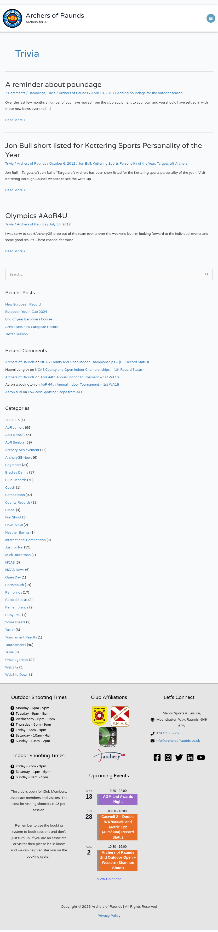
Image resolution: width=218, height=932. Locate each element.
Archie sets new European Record (32, 327)
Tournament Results (21, 637)
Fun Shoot (13, 517)
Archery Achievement (22, 450)
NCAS (10, 562)
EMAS (10, 510)
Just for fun (14, 547)
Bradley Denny (16, 472)
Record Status (16, 600)
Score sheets (15, 622)
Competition (15, 495)
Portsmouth (14, 585)
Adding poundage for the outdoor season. (150, 93)
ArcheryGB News (18, 458)
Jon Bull (85, 164)
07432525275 (167, 733)
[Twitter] (179, 757)
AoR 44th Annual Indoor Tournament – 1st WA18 (79, 377)
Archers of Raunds (55, 16)
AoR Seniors (15, 442)
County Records (17, 502)
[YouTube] (201, 757)
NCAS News (14, 570)
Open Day (13, 577)
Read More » (15, 119)
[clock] (29, 708)
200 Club (12, 420)
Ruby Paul (13, 615)
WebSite (11, 667)
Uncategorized (16, 660)
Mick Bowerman (18, 555)
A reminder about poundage (53, 84)
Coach (10, 488)
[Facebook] (157, 757)
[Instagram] (168, 757)
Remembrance (16, 607)
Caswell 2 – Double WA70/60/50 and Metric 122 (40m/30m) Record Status (118, 827)
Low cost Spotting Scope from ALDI (56, 392)
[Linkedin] (190, 757)
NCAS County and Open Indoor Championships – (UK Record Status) (94, 362)
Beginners (13, 465)
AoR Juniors (14, 428)
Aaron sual (13, 392)
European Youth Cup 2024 (26, 312)
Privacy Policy (108, 916)
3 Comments (15, 93)
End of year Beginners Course (28, 319)
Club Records (15, 480)
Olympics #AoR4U (36, 216)
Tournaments (15, 645)
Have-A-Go (14, 525)
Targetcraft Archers (172, 164)
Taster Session (16, 334)
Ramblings (36, 93)
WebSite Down (16, 675)
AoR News (13, 435)
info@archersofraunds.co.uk (178, 741)
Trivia (51, 93)
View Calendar (109, 879)
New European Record (23, 304)
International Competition (25, 540)
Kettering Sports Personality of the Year (124, 164)
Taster (10, 630)
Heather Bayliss (17, 532)
